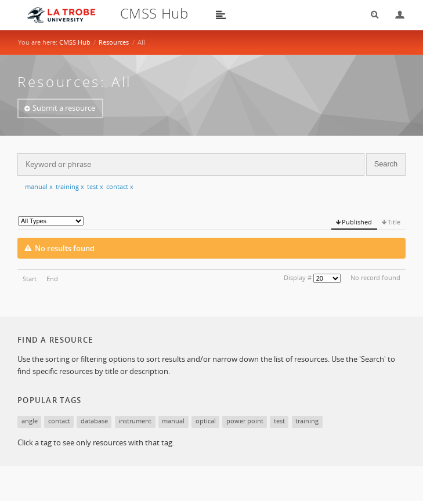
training (70, 186)
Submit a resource (63, 108)
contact (119, 186)
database (94, 420)
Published (357, 221)
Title (394, 221)
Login (395, 15)
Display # (298, 277)
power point (244, 420)
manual (39, 186)
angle (29, 420)
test (95, 186)
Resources (114, 42)
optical (206, 420)
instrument (134, 420)
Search (370, 15)
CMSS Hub (75, 42)
